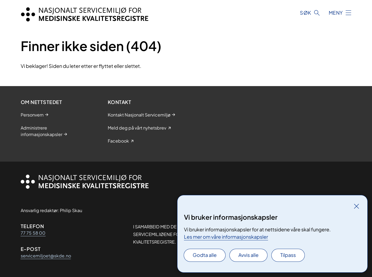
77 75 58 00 (33, 233)
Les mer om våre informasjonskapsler (226, 237)
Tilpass (288, 255)
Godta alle (205, 255)
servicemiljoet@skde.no (46, 256)
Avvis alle (248, 255)
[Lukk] (356, 206)
